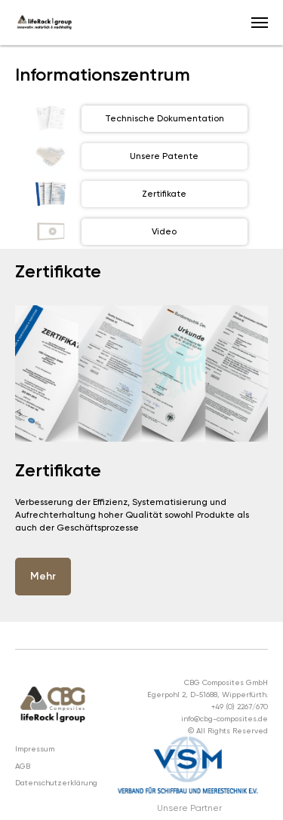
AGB (22, 766)
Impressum (34, 749)
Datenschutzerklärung (56, 783)
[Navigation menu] (259, 22)
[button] (43, 576)
